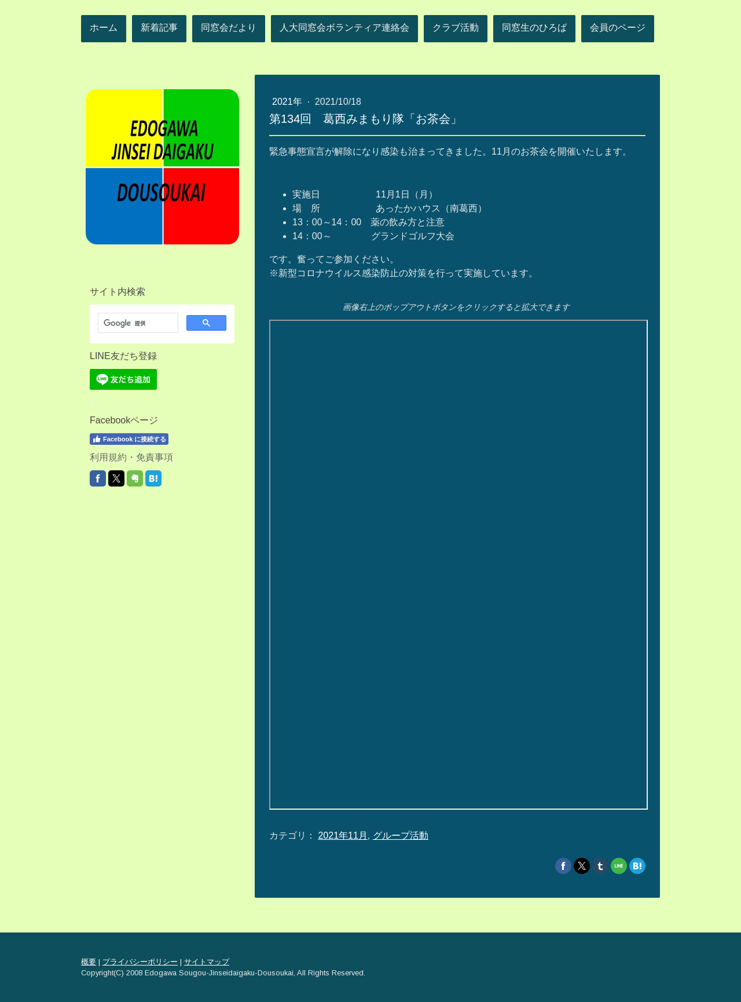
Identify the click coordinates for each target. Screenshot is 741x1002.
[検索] (137, 323)
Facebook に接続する (129, 439)
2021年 (288, 102)
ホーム (104, 27)
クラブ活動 (455, 27)
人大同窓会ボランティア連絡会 (344, 27)
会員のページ (617, 27)
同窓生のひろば (534, 27)
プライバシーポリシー (140, 961)
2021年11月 (342, 835)
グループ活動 (400, 835)
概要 (88, 961)
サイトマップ (206, 961)
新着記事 (159, 27)
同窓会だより (228, 27)
